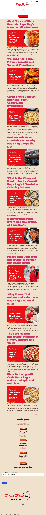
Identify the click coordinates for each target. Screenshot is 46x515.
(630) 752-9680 (23, 420)
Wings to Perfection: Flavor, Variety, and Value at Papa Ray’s (21, 61)
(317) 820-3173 (23, 433)
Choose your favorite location (10, 472)
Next (37, 414)
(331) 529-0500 (23, 457)
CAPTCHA (4, 478)
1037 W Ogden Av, (23, 458)
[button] (23, 10)
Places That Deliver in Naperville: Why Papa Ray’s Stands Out (22, 259)
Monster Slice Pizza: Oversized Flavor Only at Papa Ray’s (22, 221)
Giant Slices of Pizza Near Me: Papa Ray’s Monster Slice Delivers (22, 24)
